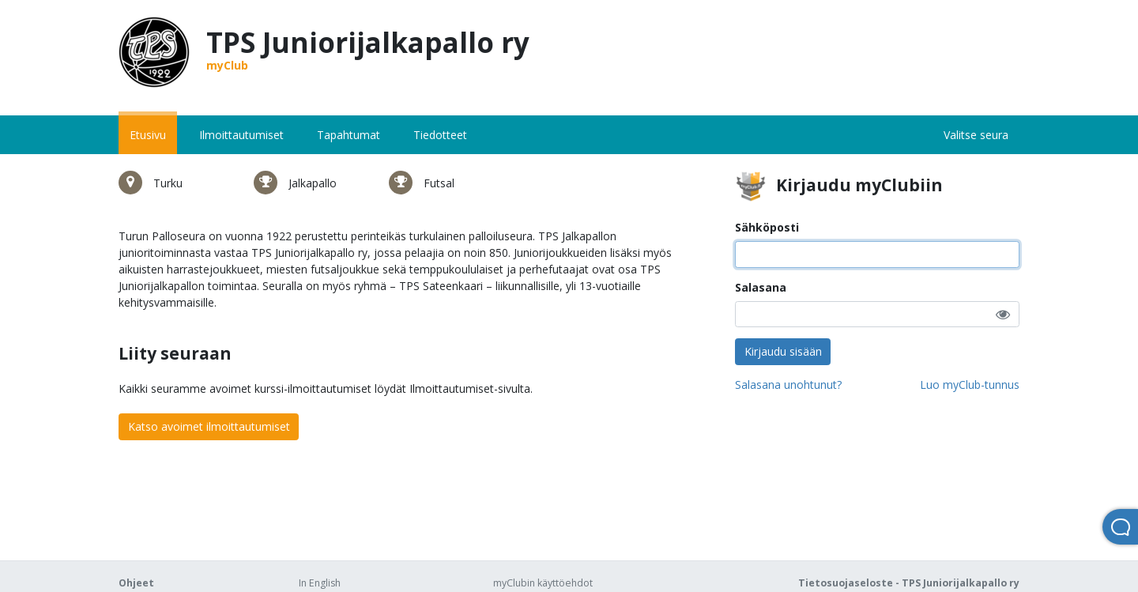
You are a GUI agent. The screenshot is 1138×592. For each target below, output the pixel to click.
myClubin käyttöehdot (543, 583)
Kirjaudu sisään (783, 351)
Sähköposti (767, 227)
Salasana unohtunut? (788, 384)
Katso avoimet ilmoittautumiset (209, 426)
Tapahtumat (348, 134)
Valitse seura (976, 134)
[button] (1003, 314)
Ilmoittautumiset (241, 134)
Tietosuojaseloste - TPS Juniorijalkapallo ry (908, 583)
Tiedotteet (440, 134)
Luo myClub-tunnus (969, 384)
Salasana (760, 287)
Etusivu (148, 134)
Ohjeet (136, 583)
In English (320, 583)
